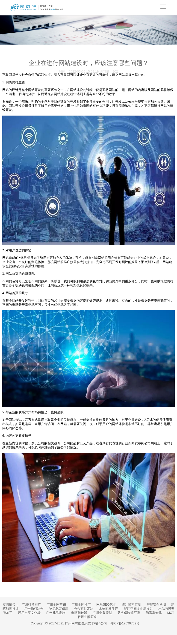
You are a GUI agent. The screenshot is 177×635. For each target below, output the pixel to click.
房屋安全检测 (156, 604)
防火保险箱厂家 (129, 613)
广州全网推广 (81, 604)
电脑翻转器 (79, 613)
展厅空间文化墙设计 (138, 608)
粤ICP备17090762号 (125, 623)
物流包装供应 (58, 608)
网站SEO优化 (106, 604)
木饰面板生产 (108, 608)
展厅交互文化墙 (29, 613)
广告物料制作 (34, 608)
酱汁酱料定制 (131, 604)
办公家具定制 (83, 608)
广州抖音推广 (31, 604)
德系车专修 (154, 613)
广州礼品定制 (55, 613)
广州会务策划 (102, 613)
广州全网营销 (56, 604)
